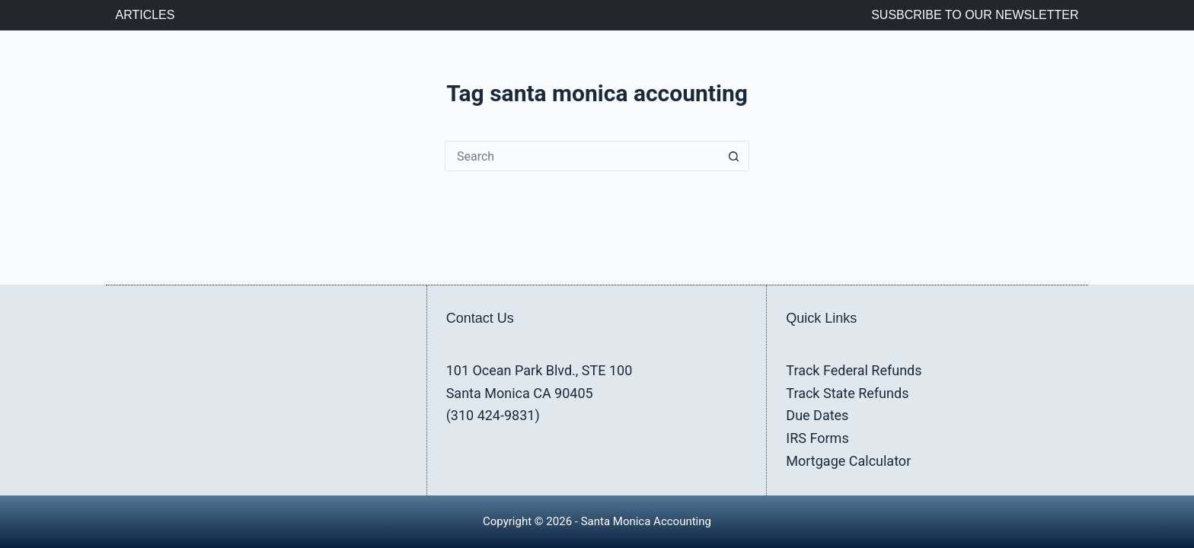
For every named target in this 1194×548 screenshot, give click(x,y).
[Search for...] (582, 156)
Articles (145, 14)
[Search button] (734, 156)
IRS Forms (817, 438)
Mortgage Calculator (848, 461)
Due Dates (817, 415)
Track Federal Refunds (853, 370)
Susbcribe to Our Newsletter (974, 14)
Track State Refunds (847, 393)
